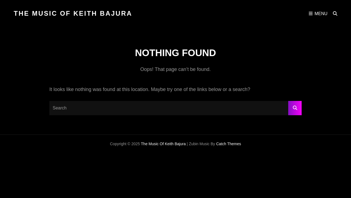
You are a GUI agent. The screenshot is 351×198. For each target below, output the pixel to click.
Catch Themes (228, 144)
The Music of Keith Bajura (73, 13)
